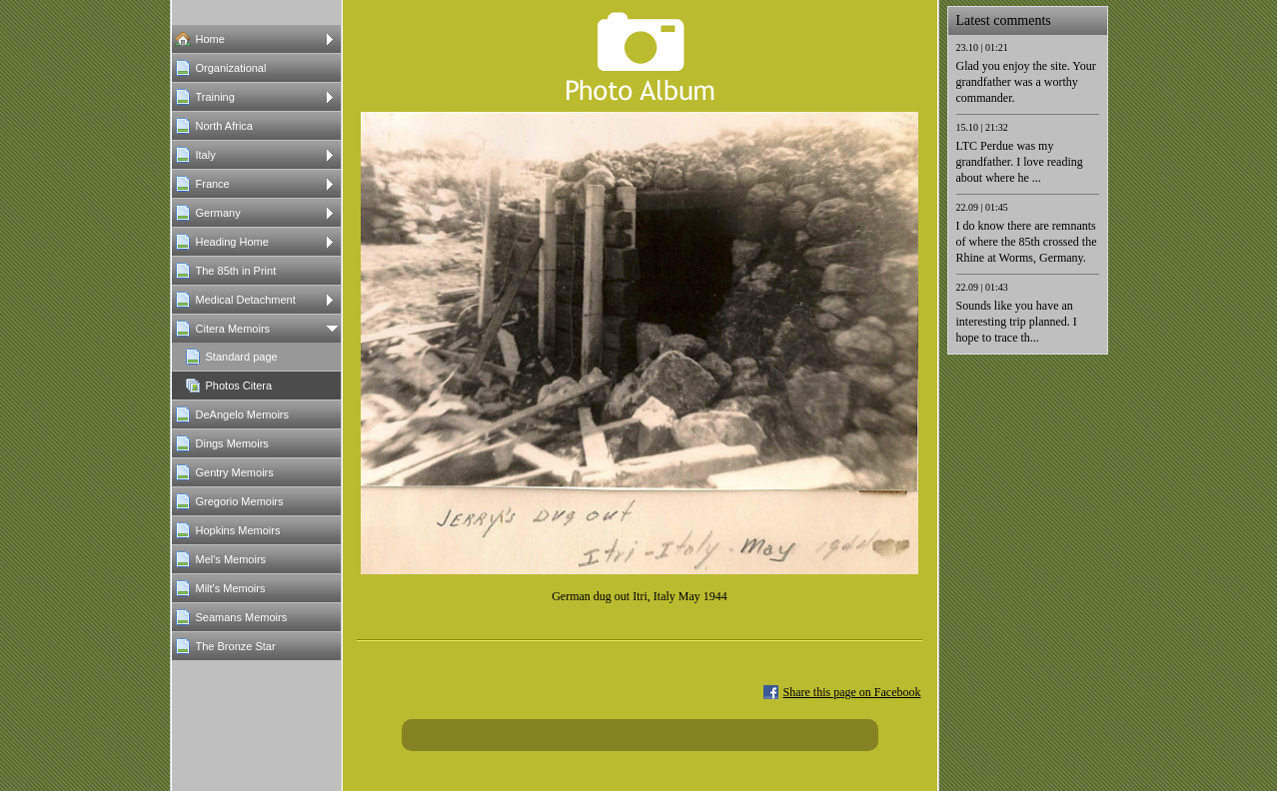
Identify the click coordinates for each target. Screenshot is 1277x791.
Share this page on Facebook (852, 692)
